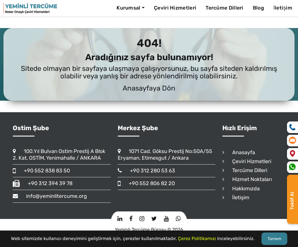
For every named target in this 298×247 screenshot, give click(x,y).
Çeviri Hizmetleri (175, 8)
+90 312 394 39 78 (42, 183)
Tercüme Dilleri (225, 8)
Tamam (274, 238)
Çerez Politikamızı (197, 238)
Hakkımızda (241, 188)
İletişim (282, 8)
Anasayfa (238, 152)
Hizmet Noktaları (247, 179)
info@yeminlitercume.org (50, 196)
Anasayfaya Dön (149, 88)
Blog (258, 8)
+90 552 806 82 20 (146, 183)
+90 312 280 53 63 (146, 170)
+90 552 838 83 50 (41, 170)
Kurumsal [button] (128, 8)
